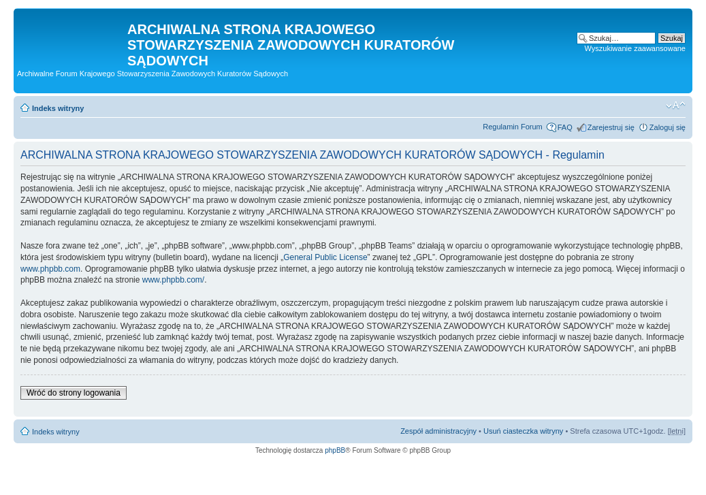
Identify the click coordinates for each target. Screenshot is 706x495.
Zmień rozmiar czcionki (676, 105)
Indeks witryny (58, 108)
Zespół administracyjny (438, 431)
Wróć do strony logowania (74, 393)
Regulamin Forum (512, 127)
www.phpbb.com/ (173, 280)
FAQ (565, 127)
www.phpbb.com (50, 269)
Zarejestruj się (611, 127)
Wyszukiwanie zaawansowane (635, 48)
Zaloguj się (667, 127)
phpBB (335, 450)
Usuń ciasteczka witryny (523, 431)
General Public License (325, 257)
